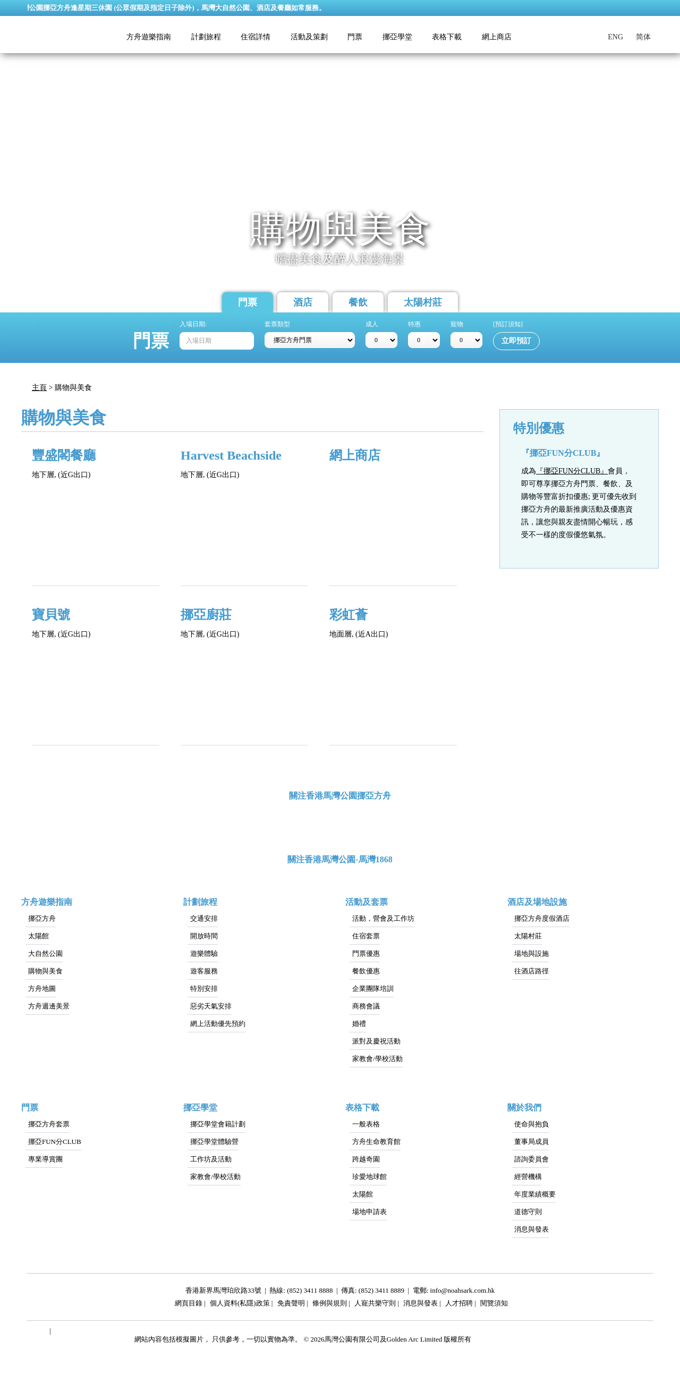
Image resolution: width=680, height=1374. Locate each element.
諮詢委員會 (531, 1159)
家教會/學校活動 (377, 1059)
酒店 (302, 302)
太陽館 (38, 936)
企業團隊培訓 (373, 989)
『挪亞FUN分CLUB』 (572, 471)
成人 (372, 324)
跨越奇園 (366, 1159)
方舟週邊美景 (49, 1006)
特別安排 (204, 989)
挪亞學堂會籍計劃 (217, 1124)
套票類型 (277, 324)
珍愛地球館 (369, 1177)
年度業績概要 (535, 1194)
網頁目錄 (188, 1305)
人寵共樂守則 (375, 1305)
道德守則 (528, 1212)
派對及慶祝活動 (376, 1041)
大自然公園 (45, 953)
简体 (643, 37)
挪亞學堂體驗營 (214, 1142)
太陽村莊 (423, 302)
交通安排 (204, 918)
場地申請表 (369, 1212)
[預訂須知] (508, 324)
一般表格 (366, 1124)
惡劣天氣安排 (211, 1006)
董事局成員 (531, 1142)
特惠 (414, 324)
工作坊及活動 (211, 1159)
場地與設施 (531, 953)
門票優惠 (366, 953)
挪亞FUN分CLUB (54, 1142)
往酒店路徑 (531, 971)
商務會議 (366, 1006)
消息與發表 (531, 1229)
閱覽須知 (494, 1305)
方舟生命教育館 (376, 1142)
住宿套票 (366, 936)
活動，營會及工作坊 (383, 918)
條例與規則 (329, 1305)
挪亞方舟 (42, 918)
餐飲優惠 (366, 971)
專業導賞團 (45, 1159)
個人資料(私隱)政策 (240, 1305)
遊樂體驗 (204, 953)
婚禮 (359, 1024)
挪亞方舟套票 (49, 1124)
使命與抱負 (531, 1124)
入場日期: (193, 324)
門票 (247, 302)
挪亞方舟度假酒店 (542, 918)
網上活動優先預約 (217, 1024)
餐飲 (358, 302)
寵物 (456, 324)
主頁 (39, 388)
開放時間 (204, 936)
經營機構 (528, 1177)
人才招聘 (459, 1305)
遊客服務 (204, 971)
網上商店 (497, 37)
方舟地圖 (42, 989)
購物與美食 (45, 971)
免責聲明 (291, 1305)
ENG (615, 37)
